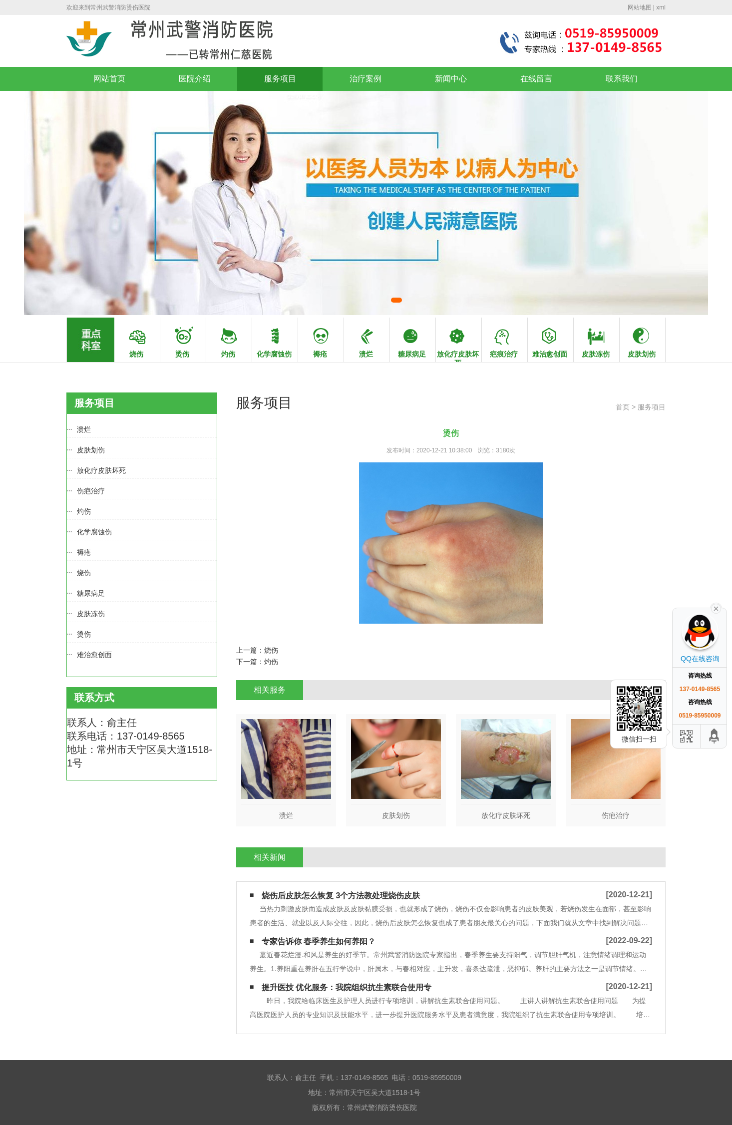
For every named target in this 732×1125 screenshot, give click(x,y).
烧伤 (84, 573)
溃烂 (84, 429)
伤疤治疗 (91, 491)
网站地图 (640, 7)
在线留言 (536, 78)
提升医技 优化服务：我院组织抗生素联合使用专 (346, 987)
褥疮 (84, 552)
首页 (623, 407)
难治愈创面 (94, 655)
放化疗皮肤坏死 (101, 470)
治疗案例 (365, 78)
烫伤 (84, 634)
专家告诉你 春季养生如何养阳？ (318, 941)
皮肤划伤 (91, 450)
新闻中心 (451, 78)
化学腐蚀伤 (94, 532)
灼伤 (84, 511)
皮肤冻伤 (91, 614)
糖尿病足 (91, 593)
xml (661, 7)
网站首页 (109, 78)
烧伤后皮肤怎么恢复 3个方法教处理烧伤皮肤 (341, 895)
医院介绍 (195, 78)
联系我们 (622, 78)
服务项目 (280, 78)
